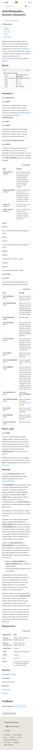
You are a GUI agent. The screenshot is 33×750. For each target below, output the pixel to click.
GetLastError (6, 465)
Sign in (30, 2)
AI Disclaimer (7, 735)
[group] (16, 80)
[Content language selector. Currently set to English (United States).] (12, 722)
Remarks (6, 34)
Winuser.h (9, 6)
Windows (5, 693)
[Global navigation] (2, 2)
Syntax (5, 27)
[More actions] (29, 6)
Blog (5, 737)
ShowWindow (6, 690)
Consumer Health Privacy (10, 740)
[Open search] (25, 2)
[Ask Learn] (26, 6)
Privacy (19, 737)
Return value (7, 32)
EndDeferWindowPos (22, 49)
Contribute (12, 737)
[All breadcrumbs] (3, 6)
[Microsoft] (16, 2)
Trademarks (16, 742)
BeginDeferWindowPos (9, 58)
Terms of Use (7, 742)
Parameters (7, 29)
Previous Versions (17, 735)
